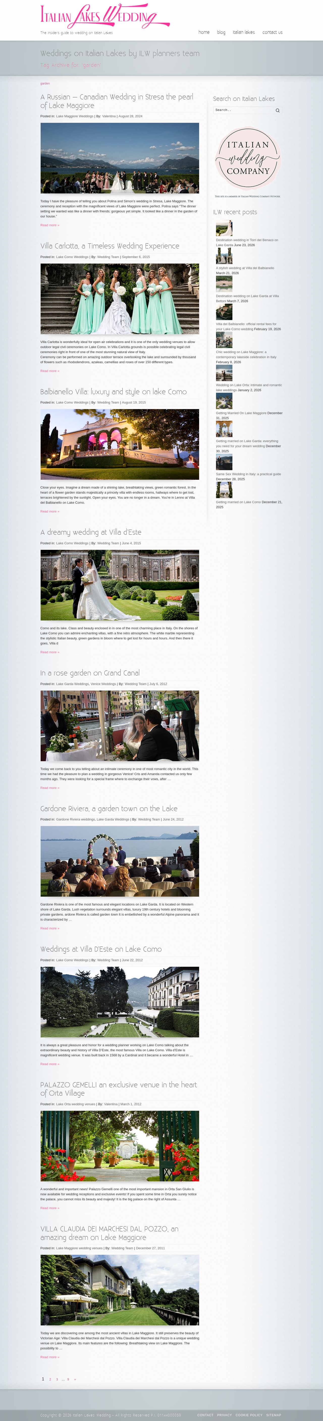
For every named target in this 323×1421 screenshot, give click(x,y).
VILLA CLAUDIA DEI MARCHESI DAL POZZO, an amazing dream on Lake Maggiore (109, 1233)
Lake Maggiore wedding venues (79, 1248)
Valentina (109, 116)
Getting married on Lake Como (239, 502)
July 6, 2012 (158, 684)
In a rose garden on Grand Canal (90, 673)
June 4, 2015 (131, 543)
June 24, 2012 (173, 819)
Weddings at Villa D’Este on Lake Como (101, 949)
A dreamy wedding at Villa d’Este (91, 532)
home (204, 32)
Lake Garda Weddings (72, 684)
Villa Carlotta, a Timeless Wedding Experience (109, 246)
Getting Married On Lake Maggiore (241, 413)
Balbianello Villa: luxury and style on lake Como (113, 392)
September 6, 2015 (136, 257)
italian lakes (244, 32)
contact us (272, 32)
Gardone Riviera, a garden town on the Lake (109, 809)
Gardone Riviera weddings (75, 819)
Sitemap (273, 1415)
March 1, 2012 (130, 1104)
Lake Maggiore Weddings (74, 116)
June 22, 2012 (132, 960)
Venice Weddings (103, 684)
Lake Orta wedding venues (75, 1104)
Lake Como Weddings (72, 257)
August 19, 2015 (134, 402)
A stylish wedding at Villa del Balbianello (245, 268)
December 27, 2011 (150, 1248)
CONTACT (205, 1415)
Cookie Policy (249, 1415)
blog (221, 32)
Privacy (224, 1415)
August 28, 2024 (131, 116)
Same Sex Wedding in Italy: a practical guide (248, 474)
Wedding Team (108, 257)
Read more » (49, 225)
